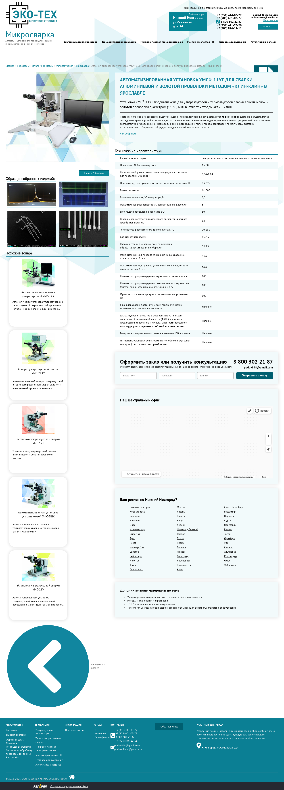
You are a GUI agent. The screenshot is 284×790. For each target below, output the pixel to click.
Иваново (135, 520)
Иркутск (134, 560)
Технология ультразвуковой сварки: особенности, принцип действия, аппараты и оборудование (181, 607)
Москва (181, 507)
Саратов (134, 551)
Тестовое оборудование (232, 41)
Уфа (226, 542)
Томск (133, 565)
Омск (227, 560)
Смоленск (135, 534)
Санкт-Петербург (233, 507)
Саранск (181, 547)
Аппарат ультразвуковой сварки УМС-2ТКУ (38, 371)
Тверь (227, 534)
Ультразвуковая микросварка (80, 41)
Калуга (181, 520)
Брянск (181, 516)
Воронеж (229, 516)
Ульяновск (230, 551)
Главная (10, 65)
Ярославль (23, 65)
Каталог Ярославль (42, 65)
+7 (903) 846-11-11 (229, 28)
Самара (228, 547)
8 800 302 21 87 (229, 21)
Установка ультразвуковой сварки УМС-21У (38, 587)
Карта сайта (13, 757)
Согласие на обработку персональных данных (19, 752)
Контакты (268, 26)
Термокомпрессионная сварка (119, 41)
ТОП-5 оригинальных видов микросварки (151, 604)
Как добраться (128, 133)
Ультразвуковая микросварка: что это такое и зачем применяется (164, 597)
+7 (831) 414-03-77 (229, 15)
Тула (132, 538)
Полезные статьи (74, 730)
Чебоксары (136, 556)
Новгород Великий (187, 529)
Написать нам (270, 20)
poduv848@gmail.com (265, 15)
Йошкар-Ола (137, 547)
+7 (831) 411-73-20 (229, 25)
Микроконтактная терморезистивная (162, 41)
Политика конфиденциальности (18, 745)
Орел (132, 524)
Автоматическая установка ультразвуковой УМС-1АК (38, 294)
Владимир (230, 511)
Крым (180, 569)
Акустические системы (263, 41)
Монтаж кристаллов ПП (200, 41)
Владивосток (184, 565)
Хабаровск (230, 565)
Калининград (137, 529)
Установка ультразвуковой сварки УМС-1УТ (38, 441)
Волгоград (183, 556)
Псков (180, 538)
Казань (181, 511)
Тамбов (181, 534)
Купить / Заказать (94, 173)
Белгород (135, 516)
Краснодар (230, 556)
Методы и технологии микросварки (147, 600)
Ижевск (181, 551)
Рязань (228, 529)
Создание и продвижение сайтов (60, 786)
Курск (227, 520)
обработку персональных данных (170, 366)
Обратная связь (15, 739)
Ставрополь (136, 569)
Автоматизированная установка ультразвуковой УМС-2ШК (38, 514)
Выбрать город (197, 14)
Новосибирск (137, 511)
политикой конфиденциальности (216, 366)
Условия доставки (16, 734)
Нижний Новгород (140, 507)
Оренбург (229, 538)
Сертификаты (102, 737)
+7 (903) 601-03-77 (229, 17)
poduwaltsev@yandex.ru (264, 17)
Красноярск (183, 560)
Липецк (181, 524)
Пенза (133, 542)
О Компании (100, 731)
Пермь (180, 542)
